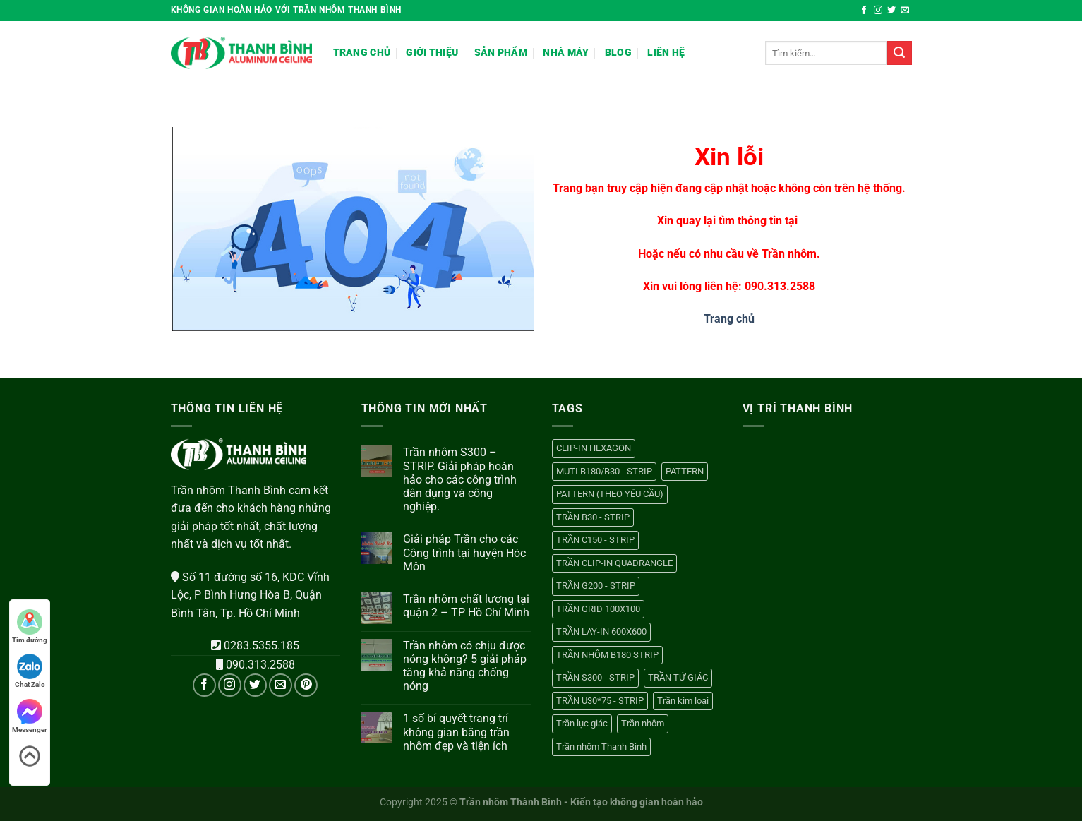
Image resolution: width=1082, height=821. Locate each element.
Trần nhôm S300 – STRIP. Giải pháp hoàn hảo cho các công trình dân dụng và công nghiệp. (460, 479)
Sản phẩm (500, 53)
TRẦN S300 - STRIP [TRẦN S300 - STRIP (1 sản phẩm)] (595, 677)
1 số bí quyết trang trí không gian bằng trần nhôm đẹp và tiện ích (456, 732)
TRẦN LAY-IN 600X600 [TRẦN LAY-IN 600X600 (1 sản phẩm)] (601, 631)
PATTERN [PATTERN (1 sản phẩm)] (685, 471)
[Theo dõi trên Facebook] (864, 11)
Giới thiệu (432, 53)
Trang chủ (362, 53)
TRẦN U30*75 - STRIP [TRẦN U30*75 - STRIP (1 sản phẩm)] (600, 700)
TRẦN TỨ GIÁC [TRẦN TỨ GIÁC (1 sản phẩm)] (678, 677)
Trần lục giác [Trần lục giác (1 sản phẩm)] (582, 723)
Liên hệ (666, 53)
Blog (618, 53)
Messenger (29, 716)
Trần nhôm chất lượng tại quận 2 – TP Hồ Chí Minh (466, 605)
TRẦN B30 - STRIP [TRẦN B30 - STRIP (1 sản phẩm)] (593, 517)
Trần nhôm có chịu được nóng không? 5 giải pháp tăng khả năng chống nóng (465, 666)
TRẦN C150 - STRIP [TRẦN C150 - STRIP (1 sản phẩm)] (595, 539)
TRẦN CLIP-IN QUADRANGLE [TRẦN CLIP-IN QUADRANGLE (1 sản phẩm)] (614, 563)
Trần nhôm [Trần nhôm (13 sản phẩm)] (642, 723)
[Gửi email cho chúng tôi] (905, 11)
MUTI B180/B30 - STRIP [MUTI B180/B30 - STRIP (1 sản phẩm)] (604, 471)
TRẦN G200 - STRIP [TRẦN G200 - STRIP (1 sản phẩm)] (595, 585)
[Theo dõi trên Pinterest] (306, 685)
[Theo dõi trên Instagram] (878, 11)
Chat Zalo (30, 671)
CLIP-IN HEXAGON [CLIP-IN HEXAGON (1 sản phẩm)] (593, 448)
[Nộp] (899, 53)
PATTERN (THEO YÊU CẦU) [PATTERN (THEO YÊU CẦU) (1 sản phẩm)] (609, 494)
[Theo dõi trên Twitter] (891, 11)
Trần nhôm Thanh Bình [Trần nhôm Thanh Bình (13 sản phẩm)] (601, 746)
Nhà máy (566, 53)
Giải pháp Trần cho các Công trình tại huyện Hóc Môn (464, 552)
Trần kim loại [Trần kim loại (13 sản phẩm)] (683, 700)
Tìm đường (29, 626)
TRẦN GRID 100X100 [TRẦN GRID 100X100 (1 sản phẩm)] (598, 609)
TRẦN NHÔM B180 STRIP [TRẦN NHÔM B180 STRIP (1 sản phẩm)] (607, 654)
